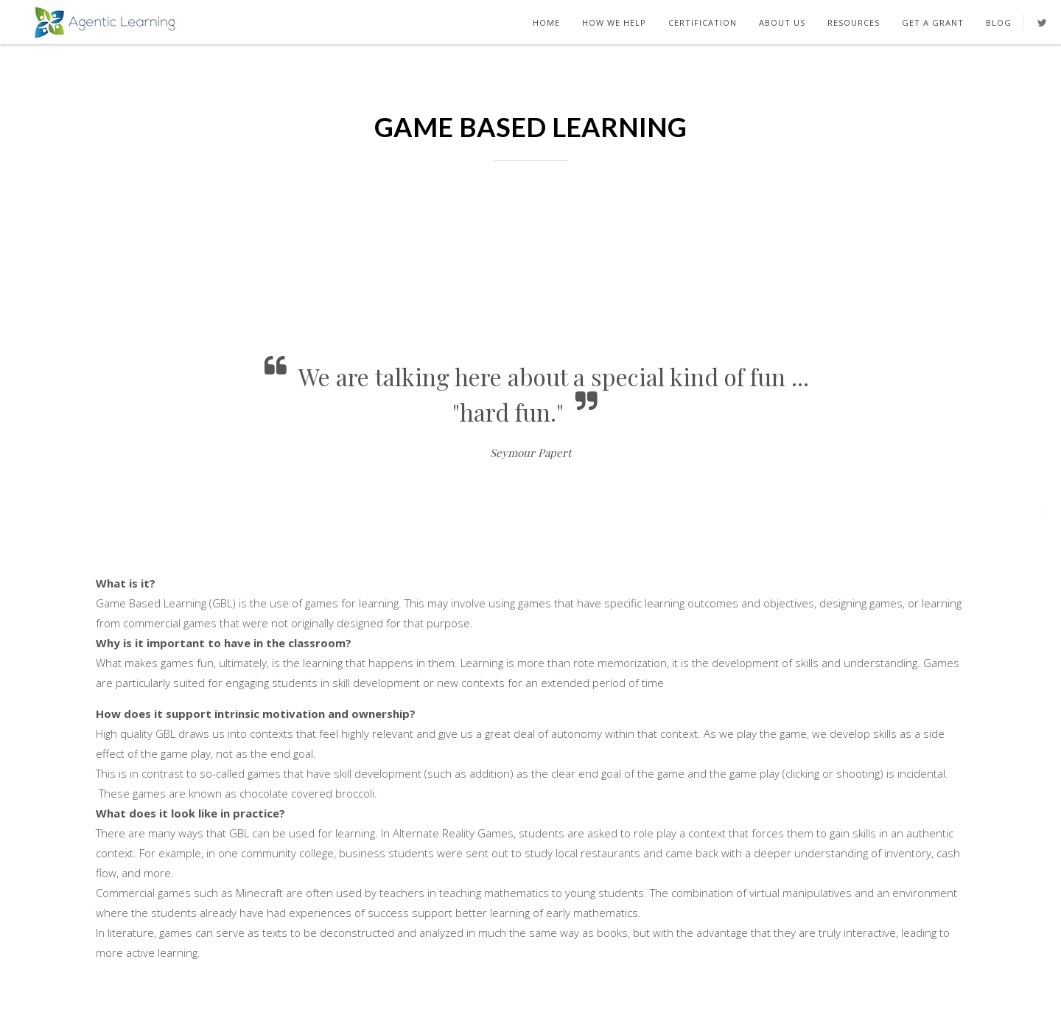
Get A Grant (933, 22)
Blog (999, 22)
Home (546, 22)
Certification (702, 22)
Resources (853, 22)
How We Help (614, 22)
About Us (782, 22)
